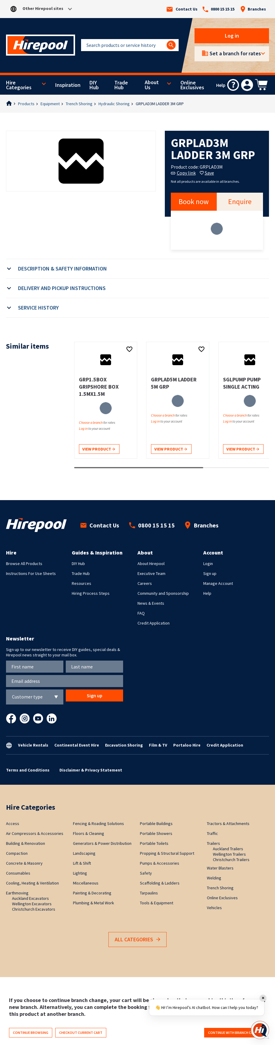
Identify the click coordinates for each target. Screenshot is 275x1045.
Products (26, 103)
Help (207, 593)
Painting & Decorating (92, 893)
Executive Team (151, 573)
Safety (146, 873)
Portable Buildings (156, 823)
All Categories (137, 939)
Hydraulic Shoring (114, 103)
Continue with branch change (235, 1032)
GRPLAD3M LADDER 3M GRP (160, 103)
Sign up (209, 573)
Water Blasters (220, 868)
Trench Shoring (79, 103)
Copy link (183, 173)
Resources (81, 583)
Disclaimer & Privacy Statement (90, 770)
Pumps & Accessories (159, 863)
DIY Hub (94, 85)
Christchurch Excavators (33, 909)
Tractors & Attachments (228, 823)
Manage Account (218, 583)
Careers (145, 583)
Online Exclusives (192, 85)
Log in (232, 35)
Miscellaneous (85, 883)
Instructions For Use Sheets (31, 573)
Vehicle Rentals (33, 745)
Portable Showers (156, 833)
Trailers (213, 843)
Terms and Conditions (28, 770)
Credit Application (154, 623)
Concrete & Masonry (24, 863)
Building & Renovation (25, 843)
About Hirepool (151, 563)
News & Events (151, 603)
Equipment (50, 103)
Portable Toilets (154, 843)
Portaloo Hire (187, 745)
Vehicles (214, 907)
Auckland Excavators (30, 898)
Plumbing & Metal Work (93, 903)
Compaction (17, 853)
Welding (214, 878)
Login (208, 563)
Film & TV (158, 745)
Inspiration (67, 85)
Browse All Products (24, 563)
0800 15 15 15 (218, 9)
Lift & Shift (82, 863)
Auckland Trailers (228, 848)
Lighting (80, 873)
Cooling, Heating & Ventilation (32, 883)
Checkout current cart (80, 1032)
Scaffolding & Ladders (160, 883)
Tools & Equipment (156, 903)
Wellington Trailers (229, 854)
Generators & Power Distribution (102, 843)
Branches (253, 9)
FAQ (141, 613)
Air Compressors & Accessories (34, 833)
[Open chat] (260, 1030)
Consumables (18, 873)
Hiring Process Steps (91, 593)
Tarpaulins (149, 893)
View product (98, 449)
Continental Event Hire (76, 745)
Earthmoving (17, 893)
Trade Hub (121, 85)
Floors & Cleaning (88, 833)
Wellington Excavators (32, 903)
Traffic (212, 833)
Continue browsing (30, 1032)
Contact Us (182, 9)
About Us (152, 85)
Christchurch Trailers (231, 859)
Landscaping (84, 853)
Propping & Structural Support (167, 853)
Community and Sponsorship (163, 593)
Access (12, 823)
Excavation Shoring (124, 745)
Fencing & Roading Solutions (98, 823)
